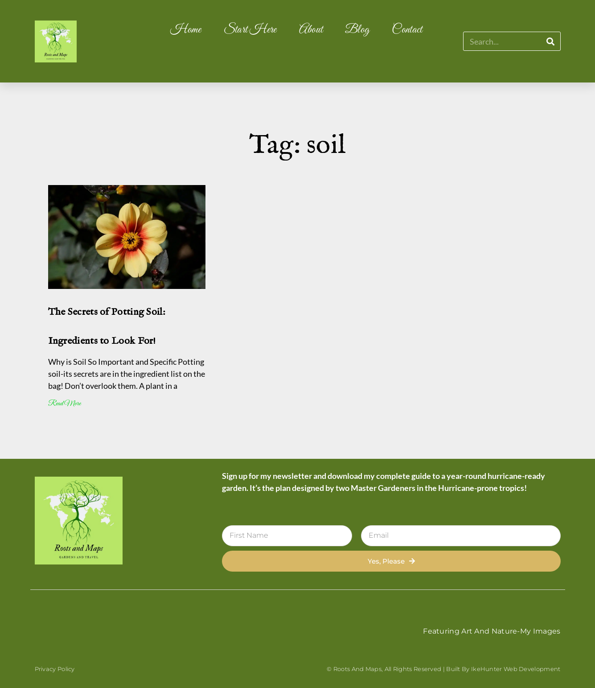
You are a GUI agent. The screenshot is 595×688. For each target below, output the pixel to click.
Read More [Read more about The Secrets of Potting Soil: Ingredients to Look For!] (64, 403)
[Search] (550, 41)
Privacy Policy (55, 668)
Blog (357, 29)
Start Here (250, 29)
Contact (407, 29)
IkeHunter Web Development (516, 668)
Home (185, 29)
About (311, 29)
